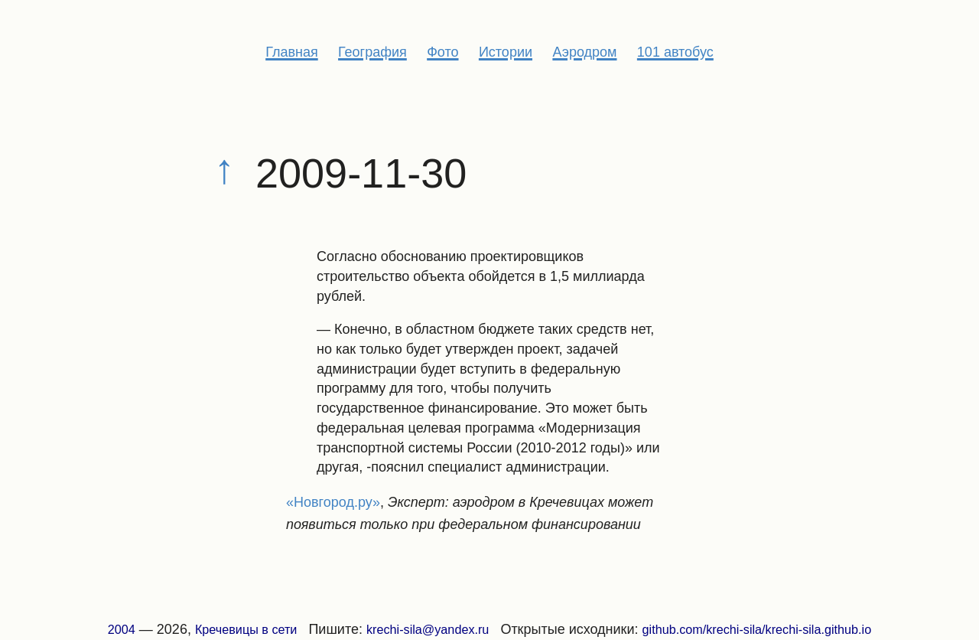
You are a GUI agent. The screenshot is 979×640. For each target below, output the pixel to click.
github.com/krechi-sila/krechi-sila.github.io (757, 629)
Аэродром (584, 52)
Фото (442, 52)
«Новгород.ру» (333, 502)
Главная (291, 52)
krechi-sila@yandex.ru (427, 629)
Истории (505, 52)
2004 (121, 629)
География (372, 52)
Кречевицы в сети (246, 629)
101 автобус (675, 52)
